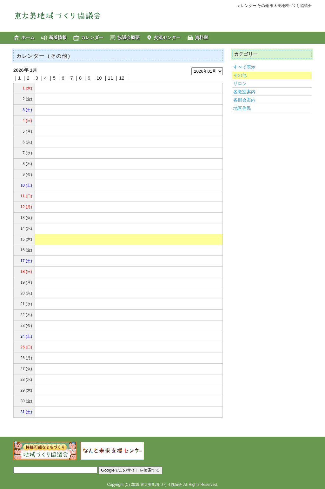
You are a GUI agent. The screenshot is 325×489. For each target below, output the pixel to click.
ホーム (28, 37)
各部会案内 (244, 99)
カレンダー (92, 37)
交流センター (167, 37)
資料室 (201, 37)
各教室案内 (244, 91)
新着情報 (58, 37)
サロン (240, 83)
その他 (240, 75)
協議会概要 (128, 37)
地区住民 (242, 108)
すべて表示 (244, 66)
